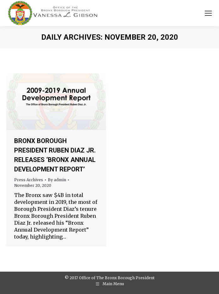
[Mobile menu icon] (208, 13)
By (57, 179)
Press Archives (28, 179)
